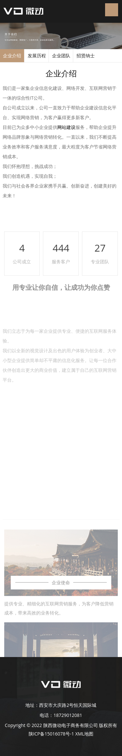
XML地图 (84, 734)
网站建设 (66, 127)
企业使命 (61, 636)
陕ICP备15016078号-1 (51, 734)
